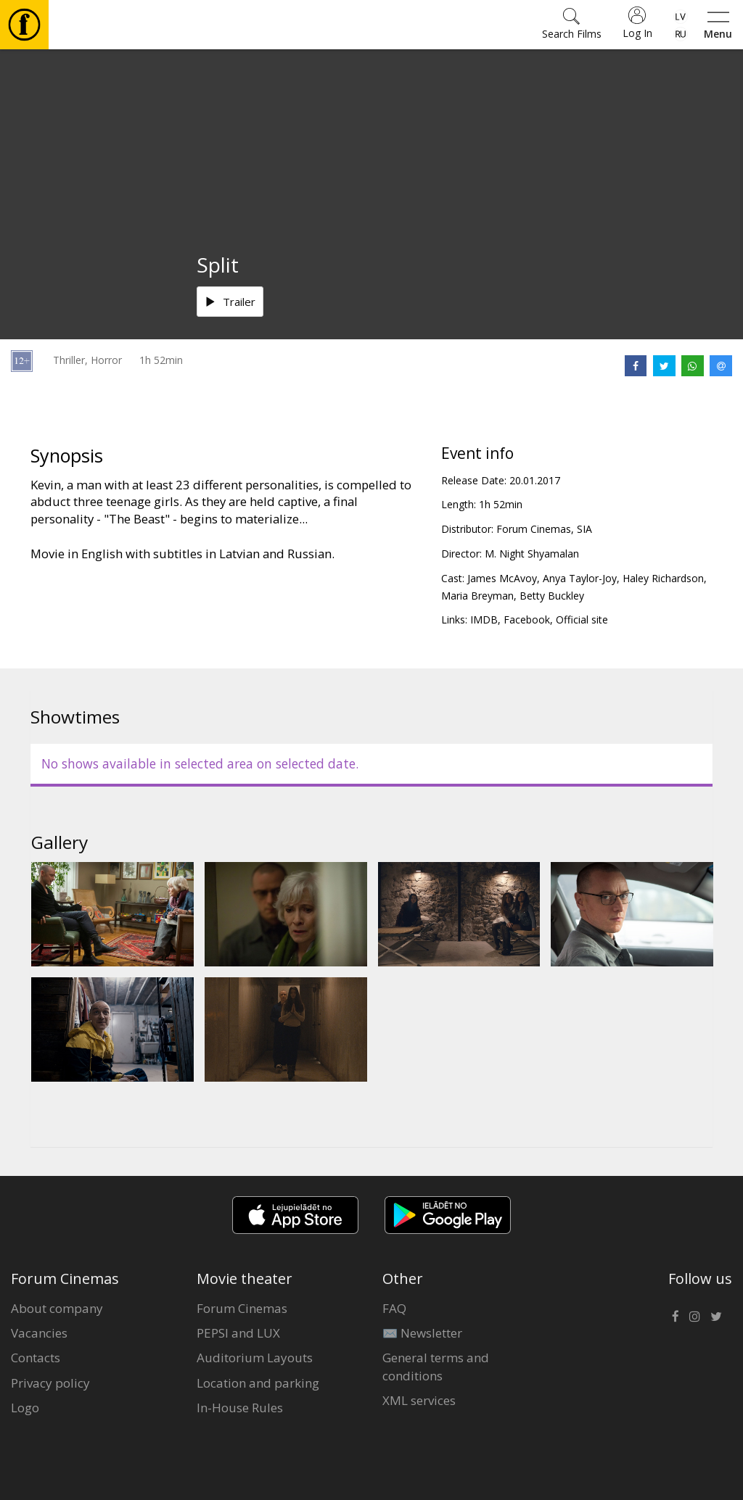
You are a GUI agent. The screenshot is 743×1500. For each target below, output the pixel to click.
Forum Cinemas (242, 1308)
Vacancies (39, 1333)
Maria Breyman (477, 595)
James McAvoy (502, 578)
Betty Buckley (552, 595)
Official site (582, 619)
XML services (419, 1400)
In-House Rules (240, 1407)
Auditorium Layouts (255, 1357)
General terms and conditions (435, 1366)
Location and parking (258, 1383)
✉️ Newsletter (422, 1333)
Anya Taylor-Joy (580, 578)
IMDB (484, 619)
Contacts (35, 1357)
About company (57, 1308)
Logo (25, 1407)
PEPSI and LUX (238, 1333)
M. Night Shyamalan (532, 553)
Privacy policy (50, 1383)
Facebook (527, 619)
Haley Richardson (663, 578)
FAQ (394, 1308)
